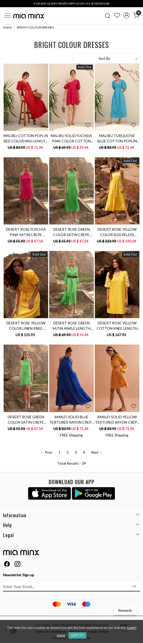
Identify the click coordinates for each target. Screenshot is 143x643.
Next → (97, 452)
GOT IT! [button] (77, 635)
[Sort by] (106, 58)
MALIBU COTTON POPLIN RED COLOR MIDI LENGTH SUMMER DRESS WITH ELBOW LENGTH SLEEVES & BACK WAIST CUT (26, 138)
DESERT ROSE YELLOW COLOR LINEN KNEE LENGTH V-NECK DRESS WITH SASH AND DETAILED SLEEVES (26, 326)
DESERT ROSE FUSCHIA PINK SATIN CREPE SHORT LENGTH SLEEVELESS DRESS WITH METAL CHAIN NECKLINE (25, 232)
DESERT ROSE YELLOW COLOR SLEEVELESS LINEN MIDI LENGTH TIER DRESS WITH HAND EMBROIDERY (117, 232)
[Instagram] (17, 564)
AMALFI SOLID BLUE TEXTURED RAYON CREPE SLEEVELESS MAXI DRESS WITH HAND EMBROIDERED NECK (71, 420)
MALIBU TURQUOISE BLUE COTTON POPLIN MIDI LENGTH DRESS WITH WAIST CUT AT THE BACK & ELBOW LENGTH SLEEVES (117, 138)
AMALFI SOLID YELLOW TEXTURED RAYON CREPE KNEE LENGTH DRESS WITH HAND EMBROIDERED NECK (117, 420)
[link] (108, 15)
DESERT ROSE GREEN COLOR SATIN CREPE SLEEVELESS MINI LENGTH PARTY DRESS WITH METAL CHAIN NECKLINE (26, 420)
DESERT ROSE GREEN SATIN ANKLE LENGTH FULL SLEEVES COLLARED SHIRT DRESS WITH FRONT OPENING (71, 326)
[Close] (137, 5)
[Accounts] (126, 15)
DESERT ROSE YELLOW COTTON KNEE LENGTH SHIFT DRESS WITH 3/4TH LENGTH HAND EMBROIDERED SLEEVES (117, 326)
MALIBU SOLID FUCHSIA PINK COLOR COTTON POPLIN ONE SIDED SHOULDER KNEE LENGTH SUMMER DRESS (71, 138)
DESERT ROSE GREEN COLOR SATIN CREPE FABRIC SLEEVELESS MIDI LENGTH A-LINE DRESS (71, 232)
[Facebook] (7, 564)
